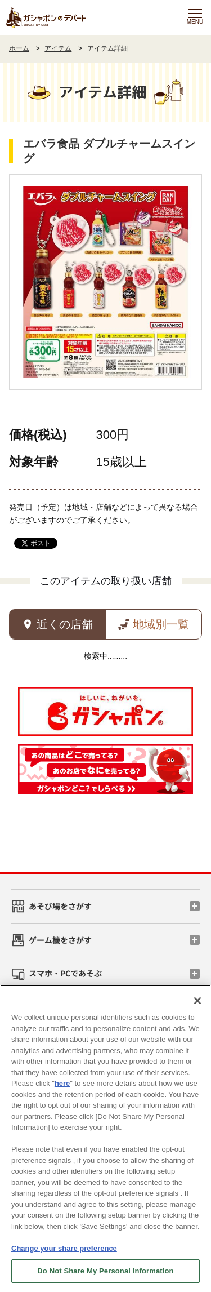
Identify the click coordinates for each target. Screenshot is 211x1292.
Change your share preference (64, 1248)
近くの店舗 (65, 624)
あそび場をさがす (60, 906)
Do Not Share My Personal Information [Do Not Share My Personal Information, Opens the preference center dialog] (105, 1271)
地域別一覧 (161, 624)
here (62, 1083)
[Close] (197, 1000)
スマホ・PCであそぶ (65, 973)
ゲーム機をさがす (60, 939)
